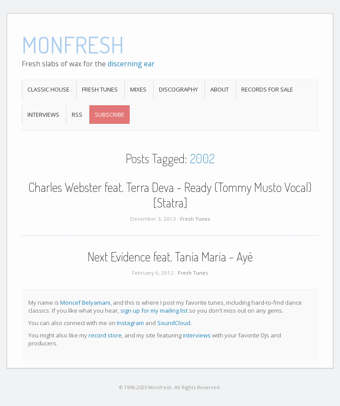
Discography (178, 89)
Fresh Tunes (100, 89)
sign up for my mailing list (154, 310)
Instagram (130, 323)
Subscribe (109, 115)
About (219, 89)
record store (105, 335)
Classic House (48, 89)
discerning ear (131, 64)
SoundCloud (173, 323)
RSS (77, 115)
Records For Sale (267, 89)
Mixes (138, 89)
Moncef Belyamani (85, 302)
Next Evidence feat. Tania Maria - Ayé (170, 256)
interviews (197, 335)
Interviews (43, 115)
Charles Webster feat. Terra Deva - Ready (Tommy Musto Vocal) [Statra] (170, 195)
